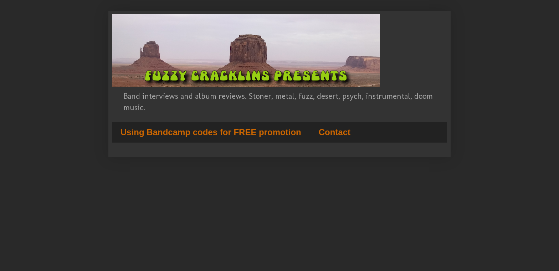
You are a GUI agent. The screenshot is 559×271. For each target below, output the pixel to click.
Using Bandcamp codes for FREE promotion (210, 132)
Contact (334, 132)
